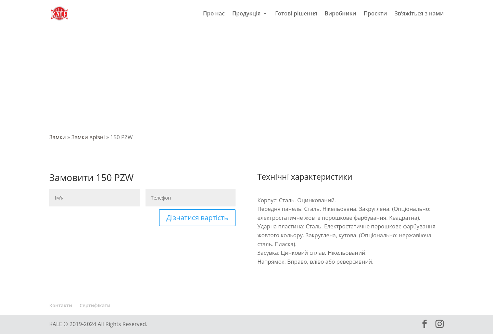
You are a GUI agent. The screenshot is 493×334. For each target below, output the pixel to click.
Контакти (60, 305)
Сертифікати (95, 305)
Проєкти (375, 14)
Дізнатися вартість (197, 217)
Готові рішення (296, 14)
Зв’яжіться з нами (419, 14)
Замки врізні (88, 137)
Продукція (246, 14)
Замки (57, 137)
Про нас (214, 14)
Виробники (340, 14)
